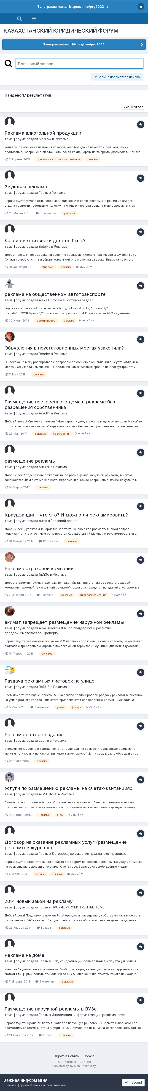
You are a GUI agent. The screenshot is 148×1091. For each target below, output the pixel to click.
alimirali (44, 467)
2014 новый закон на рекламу (39, 901)
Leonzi (44, 740)
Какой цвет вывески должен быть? (45, 240)
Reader (44, 354)
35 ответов (46, 213)
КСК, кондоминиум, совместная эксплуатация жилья (94, 961)
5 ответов (44, 981)
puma (43, 521)
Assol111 (44, 413)
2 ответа (45, 595)
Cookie (88, 1056)
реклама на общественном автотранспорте (55, 294)
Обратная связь (66, 1056)
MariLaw (45, 139)
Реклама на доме (24, 955)
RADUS (44, 687)
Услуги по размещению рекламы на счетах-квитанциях (68, 788)
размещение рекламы (30, 461)
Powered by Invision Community (74, 1066)
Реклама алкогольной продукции (43, 133)
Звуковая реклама (26, 186)
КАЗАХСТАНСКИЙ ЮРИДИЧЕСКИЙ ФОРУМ (60, 30)
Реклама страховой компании (39, 568)
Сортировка (133, 106)
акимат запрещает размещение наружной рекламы (64, 622)
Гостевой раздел (79, 300)
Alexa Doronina (50, 300)
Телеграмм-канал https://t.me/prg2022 (70, 6)
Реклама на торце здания (34, 734)
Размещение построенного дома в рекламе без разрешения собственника (60, 404)
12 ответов (49, 541)
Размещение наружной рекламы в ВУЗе (51, 1009)
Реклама (61, 139)
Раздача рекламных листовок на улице (49, 681)
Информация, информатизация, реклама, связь (89, 1015)
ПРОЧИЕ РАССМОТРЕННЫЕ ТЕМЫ (78, 907)
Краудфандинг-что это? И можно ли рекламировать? (66, 515)
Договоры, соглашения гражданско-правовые (89, 853)
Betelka (44, 246)
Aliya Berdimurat (51, 628)
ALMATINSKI (48, 794)
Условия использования (48, 1085)
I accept (133, 1082)
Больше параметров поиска (117, 77)
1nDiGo (44, 574)
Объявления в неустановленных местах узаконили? (64, 348)
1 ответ (44, 927)
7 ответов (39, 707)
